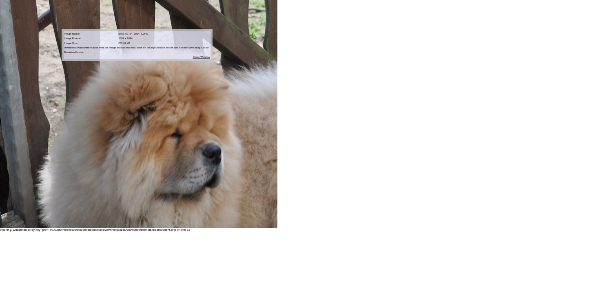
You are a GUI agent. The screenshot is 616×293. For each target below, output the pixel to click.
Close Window (201, 56)
